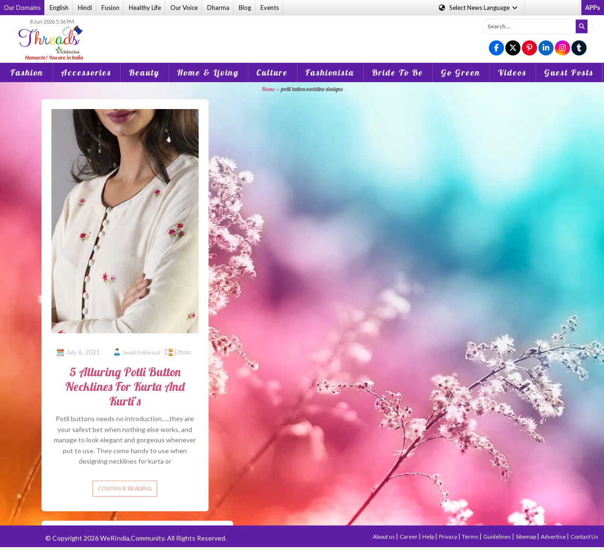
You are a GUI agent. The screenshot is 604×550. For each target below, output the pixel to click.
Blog (245, 7)
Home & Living (208, 72)
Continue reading (125, 488)
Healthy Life (145, 7)
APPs (592, 7)
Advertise (554, 536)
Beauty (144, 72)
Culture (272, 72)
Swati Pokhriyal (141, 352)
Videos (512, 72)
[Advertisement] (302, 32)
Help (428, 536)
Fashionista (329, 72)
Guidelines (497, 536)
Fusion (110, 7)
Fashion (26, 72)
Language (478, 7)
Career (409, 536)
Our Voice (184, 7)
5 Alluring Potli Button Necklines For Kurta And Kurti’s (125, 386)
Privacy (448, 536)
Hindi (85, 7)
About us (384, 536)
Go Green (460, 72)
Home (268, 89)
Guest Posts (569, 72)
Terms (470, 536)
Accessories (86, 72)
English (59, 7)
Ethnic (183, 352)
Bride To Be (397, 72)
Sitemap (526, 536)
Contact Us (584, 536)
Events (269, 7)
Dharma (218, 7)
